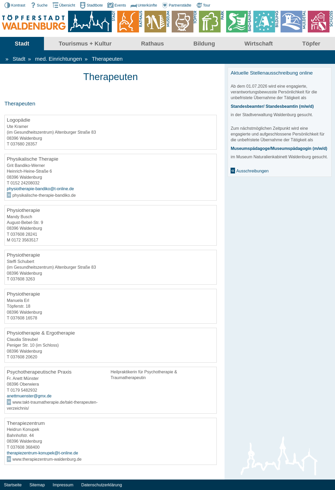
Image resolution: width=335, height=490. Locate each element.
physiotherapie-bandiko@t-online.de (40, 189)
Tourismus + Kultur (85, 43)
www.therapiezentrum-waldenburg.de (46, 460)
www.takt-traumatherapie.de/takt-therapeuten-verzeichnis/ (52, 405)
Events (116, 5)
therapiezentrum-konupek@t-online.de (42, 453)
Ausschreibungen (252, 171)
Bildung (204, 43)
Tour (202, 5)
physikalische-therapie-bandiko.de (44, 195)
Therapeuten (107, 59)
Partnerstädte (176, 5)
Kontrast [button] (14, 5)
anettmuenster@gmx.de (29, 396)
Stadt (22, 43)
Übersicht (63, 5)
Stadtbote (91, 5)
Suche (38, 5)
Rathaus (152, 43)
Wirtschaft (258, 43)
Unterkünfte (143, 5)
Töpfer (311, 43)
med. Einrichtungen (58, 59)
